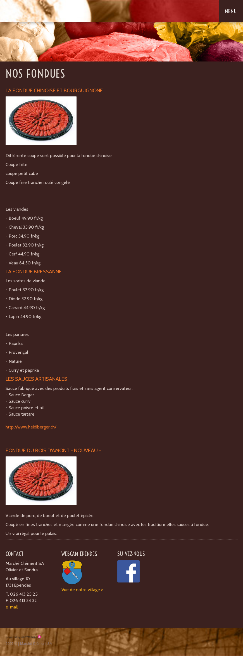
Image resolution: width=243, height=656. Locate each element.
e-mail (12, 607)
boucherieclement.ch (40, 11)
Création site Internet (23, 637)
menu (233, 11)
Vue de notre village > (82, 589)
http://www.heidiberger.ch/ (31, 427)
